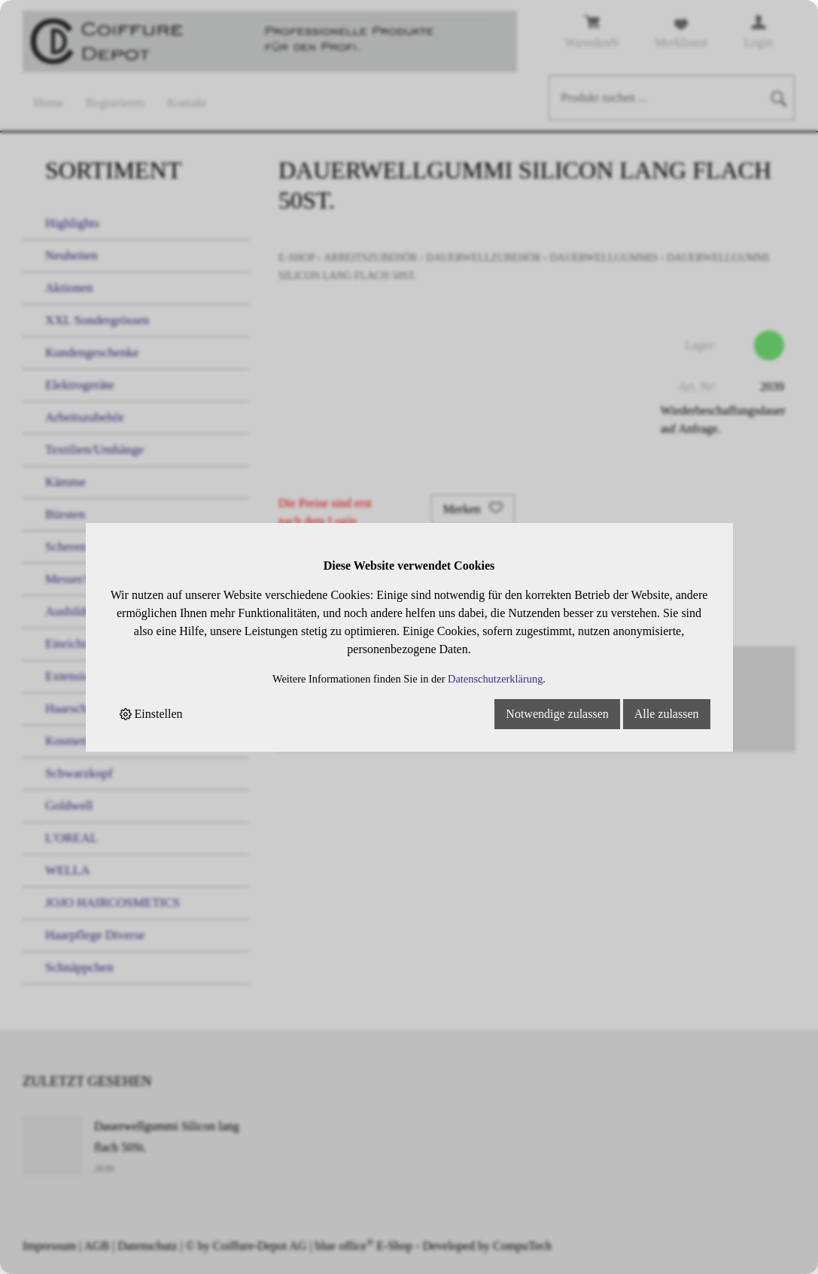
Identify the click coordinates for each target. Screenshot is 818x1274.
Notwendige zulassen (557, 713)
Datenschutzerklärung (495, 679)
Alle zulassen (666, 713)
